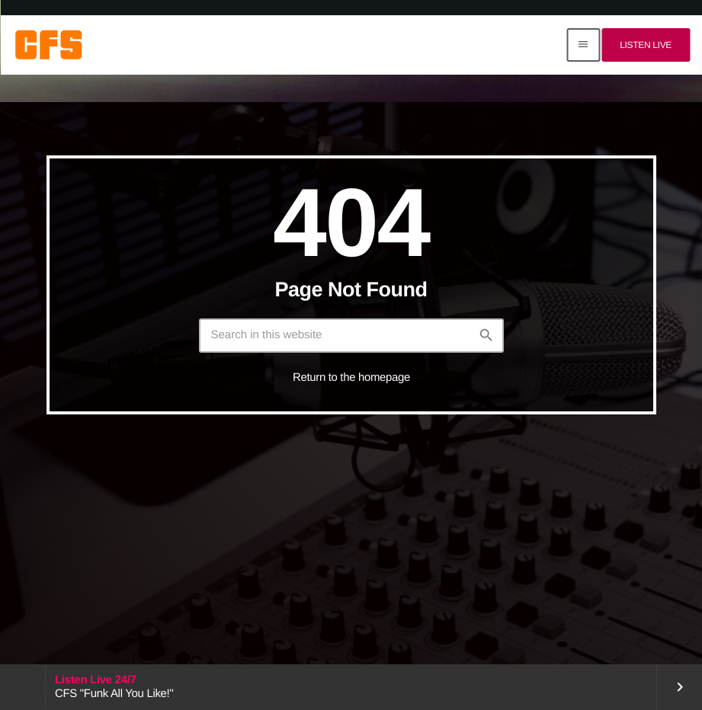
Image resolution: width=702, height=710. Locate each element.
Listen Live (646, 45)
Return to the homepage (351, 377)
